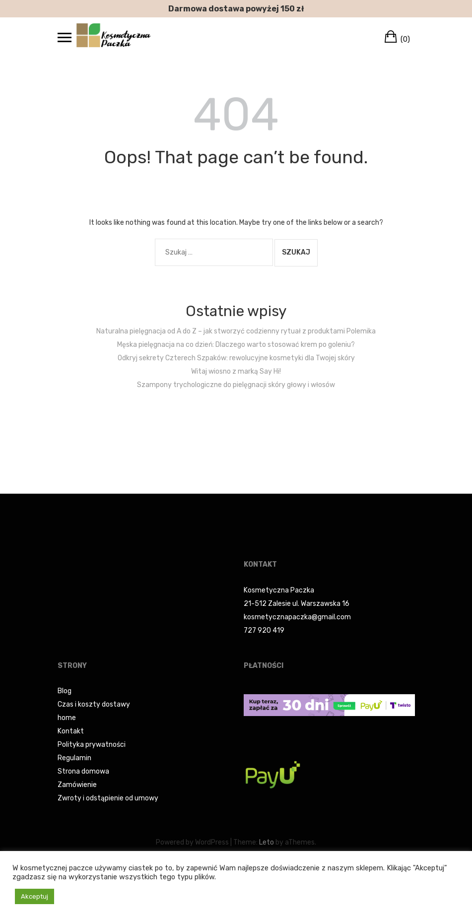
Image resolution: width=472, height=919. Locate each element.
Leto (266, 842)
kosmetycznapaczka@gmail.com (297, 617)
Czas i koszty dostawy (94, 704)
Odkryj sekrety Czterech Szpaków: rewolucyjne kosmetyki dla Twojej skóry (236, 358)
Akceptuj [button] (34, 896)
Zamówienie (77, 785)
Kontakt (71, 731)
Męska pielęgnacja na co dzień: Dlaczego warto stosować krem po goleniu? (236, 344)
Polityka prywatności (92, 744)
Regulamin (74, 758)
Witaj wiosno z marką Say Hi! (236, 371)
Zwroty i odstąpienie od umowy (108, 798)
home (67, 718)
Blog (64, 691)
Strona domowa (83, 771)
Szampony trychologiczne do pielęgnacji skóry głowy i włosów (236, 385)
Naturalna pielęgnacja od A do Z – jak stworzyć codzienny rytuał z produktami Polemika (236, 331)
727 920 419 (264, 630)
